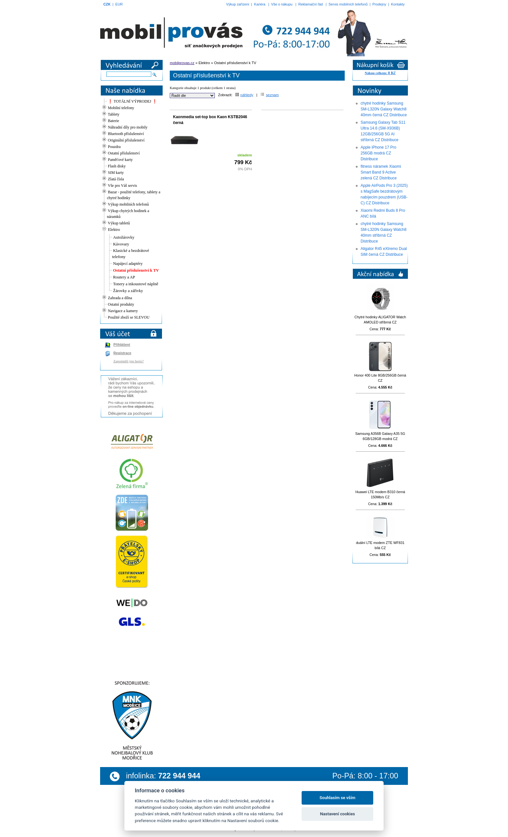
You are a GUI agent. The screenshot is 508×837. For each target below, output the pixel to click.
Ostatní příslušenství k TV (136, 270)
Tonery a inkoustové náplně (135, 284)
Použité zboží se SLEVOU (128, 317)
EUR (119, 4)
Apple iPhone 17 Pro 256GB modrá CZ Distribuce (378, 153)
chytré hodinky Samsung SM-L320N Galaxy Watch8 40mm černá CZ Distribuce (384, 109)
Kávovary (121, 244)
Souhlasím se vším (337, 797)
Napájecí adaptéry (128, 263)
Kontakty (398, 4)
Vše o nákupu (282, 4)
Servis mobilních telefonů (348, 4)
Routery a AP (124, 277)
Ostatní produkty (121, 304)
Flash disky (117, 166)
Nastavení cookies (337, 813)
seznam (269, 95)
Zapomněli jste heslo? (128, 361)
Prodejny (380, 4)
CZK (106, 4)
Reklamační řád (310, 4)
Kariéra (259, 4)
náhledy (244, 95)
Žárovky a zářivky (128, 290)
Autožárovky (123, 237)
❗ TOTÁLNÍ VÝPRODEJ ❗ (132, 101)
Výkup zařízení (237, 4)
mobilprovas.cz (182, 63)
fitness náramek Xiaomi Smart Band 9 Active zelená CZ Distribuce (381, 172)
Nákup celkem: (380, 73)
